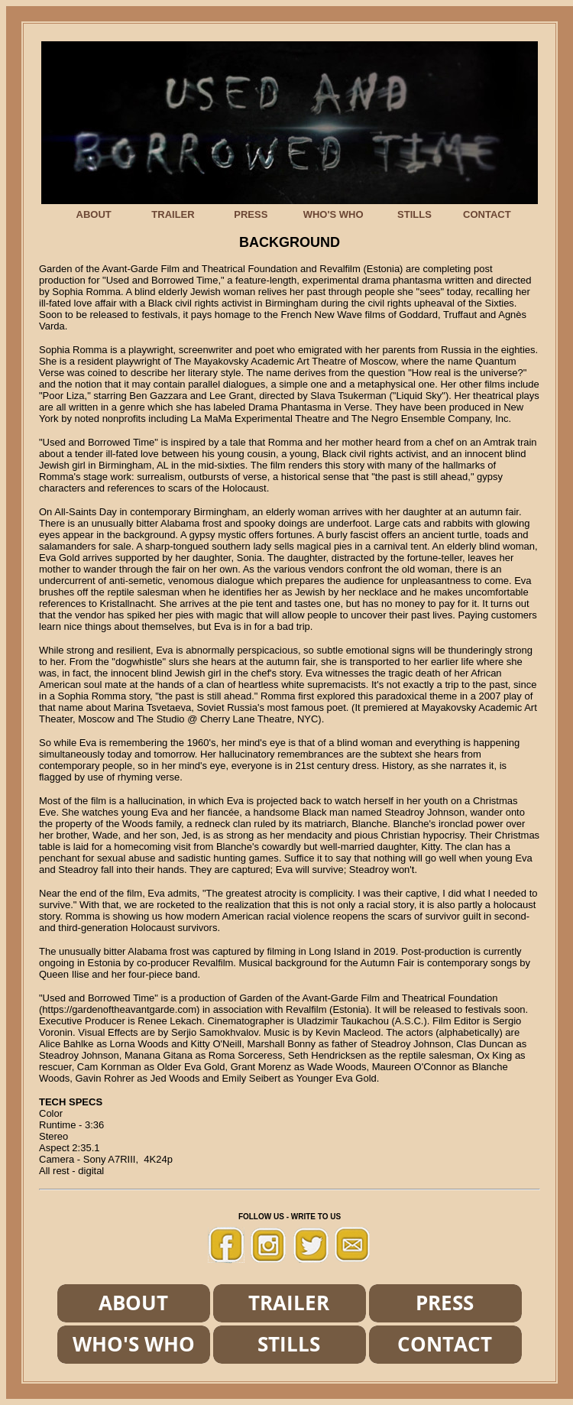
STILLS (414, 214)
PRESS (250, 214)
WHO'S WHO (333, 214)
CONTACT (487, 214)
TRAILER (172, 214)
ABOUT (94, 214)
